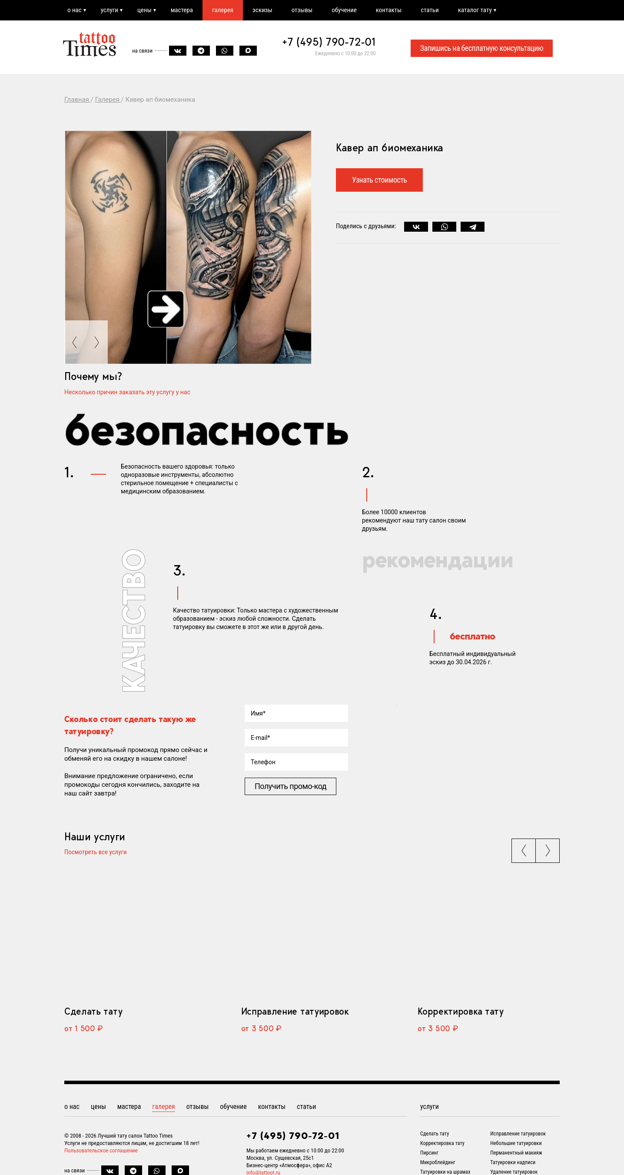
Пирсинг (429, 1153)
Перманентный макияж (516, 1153)
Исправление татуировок (295, 1011)
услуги (109, 10)
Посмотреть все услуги (95, 852)
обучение (344, 10)
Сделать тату (93, 1011)
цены (144, 10)
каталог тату (475, 10)
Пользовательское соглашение (101, 1150)
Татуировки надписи (512, 1162)
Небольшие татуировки (515, 1143)
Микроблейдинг (437, 1162)
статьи (429, 10)
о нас (74, 10)
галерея (222, 10)
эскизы (262, 10)
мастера (182, 10)
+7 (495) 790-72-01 (329, 41)
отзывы (302, 10)
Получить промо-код (290, 786)
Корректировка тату (460, 1011)
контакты (389, 10)
